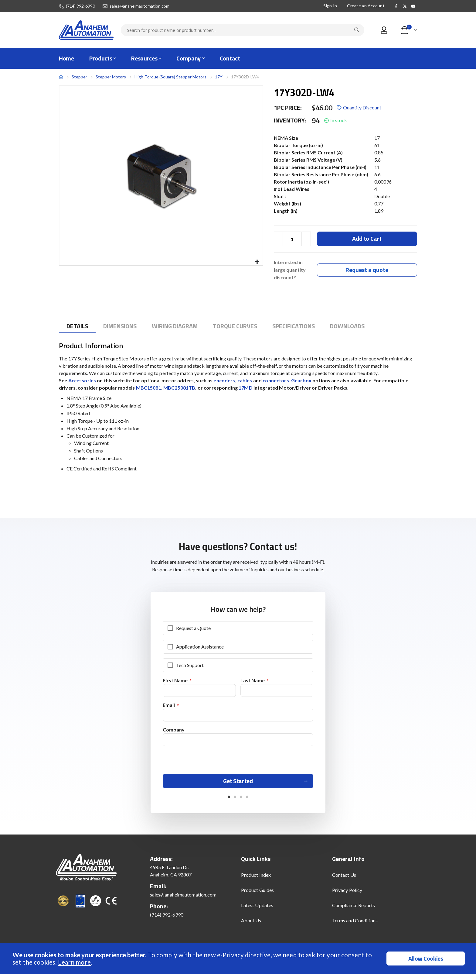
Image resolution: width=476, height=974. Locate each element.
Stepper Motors (111, 77)
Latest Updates (257, 908)
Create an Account (366, 5)
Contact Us (344, 877)
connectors (276, 381)
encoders (224, 381)
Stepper (79, 76)
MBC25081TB (179, 388)
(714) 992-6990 (80, 6)
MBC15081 (148, 388)
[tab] (77, 326)
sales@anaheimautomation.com (139, 6)
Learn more (74, 962)
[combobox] (242, 30)
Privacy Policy (347, 893)
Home (61, 77)
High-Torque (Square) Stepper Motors (170, 76)
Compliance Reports (353, 908)
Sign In (330, 5)
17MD (246, 388)
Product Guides (257, 893)
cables (245, 381)
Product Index (256, 877)
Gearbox (301, 381)
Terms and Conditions (355, 923)
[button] (257, 262)
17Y (219, 76)
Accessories (82, 381)
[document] (239, 958)
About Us (251, 923)
